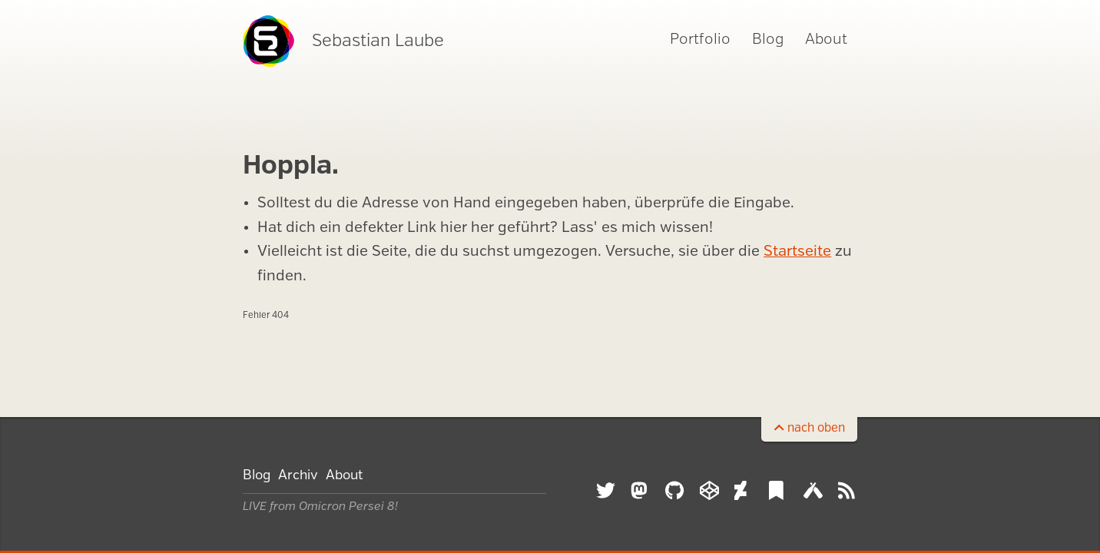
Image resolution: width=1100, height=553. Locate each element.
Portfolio (700, 40)
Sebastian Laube (343, 41)
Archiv (298, 475)
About (826, 40)
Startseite (797, 252)
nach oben (816, 428)
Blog (768, 40)
